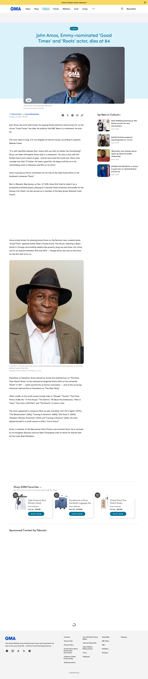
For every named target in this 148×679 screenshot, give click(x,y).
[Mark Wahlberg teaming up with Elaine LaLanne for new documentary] (118, 125)
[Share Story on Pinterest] (72, 115)
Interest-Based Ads (89, 643)
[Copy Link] (82, 115)
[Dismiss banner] (145, 2)
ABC (103, 645)
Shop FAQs (105, 637)
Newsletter (131, 8)
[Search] (122, 9)
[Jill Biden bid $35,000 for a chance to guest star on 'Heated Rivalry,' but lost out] (118, 170)
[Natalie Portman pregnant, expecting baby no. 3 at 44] (118, 140)
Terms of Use (68, 641)
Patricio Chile (16, 114)
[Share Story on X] (67, 115)
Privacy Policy (68, 645)
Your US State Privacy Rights (90, 638)
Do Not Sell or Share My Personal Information (71, 651)
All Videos (105, 649)
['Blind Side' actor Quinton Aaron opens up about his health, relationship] (118, 155)
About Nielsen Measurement (88, 648)
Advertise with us (70, 662)
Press (85, 653)
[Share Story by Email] (77, 115)
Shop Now (36, 514)
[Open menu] (93, 9)
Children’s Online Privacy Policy (70, 657)
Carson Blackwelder (32, 114)
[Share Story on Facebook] (63, 115)
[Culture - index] (74, 28)
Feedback (86, 656)
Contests (67, 637)
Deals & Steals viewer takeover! (74, 2)
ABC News (105, 641)
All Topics (105, 653)
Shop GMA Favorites (26, 486)
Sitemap (124, 637)
